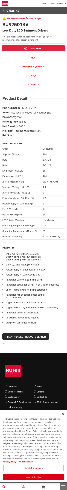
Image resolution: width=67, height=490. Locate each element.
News (44, 4)
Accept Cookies (33, 476)
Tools (33, 57)
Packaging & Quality (33, 66)
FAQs (33, 75)
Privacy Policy (9, 461)
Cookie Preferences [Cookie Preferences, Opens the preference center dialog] (33, 467)
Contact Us (61, 4)
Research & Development (19, 402)
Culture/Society (15, 407)
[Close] (63, 414)
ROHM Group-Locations (47, 402)
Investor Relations (16, 391)
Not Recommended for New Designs (31, 112)
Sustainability (14, 396)
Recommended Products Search (26, 336)
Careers (52, 4)
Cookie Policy (26, 461)
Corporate (12, 386)
